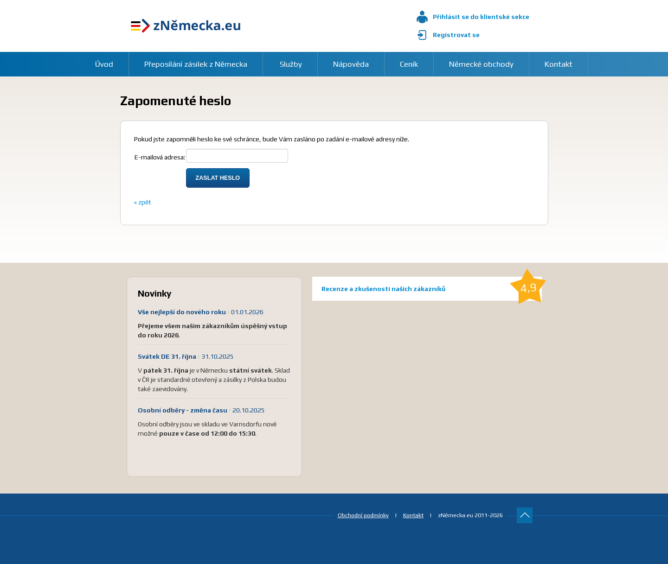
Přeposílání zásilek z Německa (195, 64)
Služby (291, 64)
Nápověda (351, 64)
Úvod (104, 64)
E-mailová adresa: (160, 157)
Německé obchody (481, 64)
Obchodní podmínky (363, 515)
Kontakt (558, 64)
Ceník (409, 64)
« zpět (142, 202)
